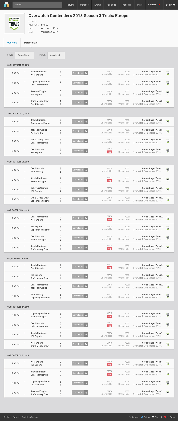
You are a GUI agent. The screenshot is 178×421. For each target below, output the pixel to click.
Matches (84, 4)
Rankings (111, 4)
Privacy (16, 417)
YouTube (169, 417)
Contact (7, 417)
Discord (157, 417)
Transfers (126, 4)
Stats (140, 4)
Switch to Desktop (30, 417)
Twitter (145, 417)
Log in (170, 4)
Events (97, 4)
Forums (70, 4)
